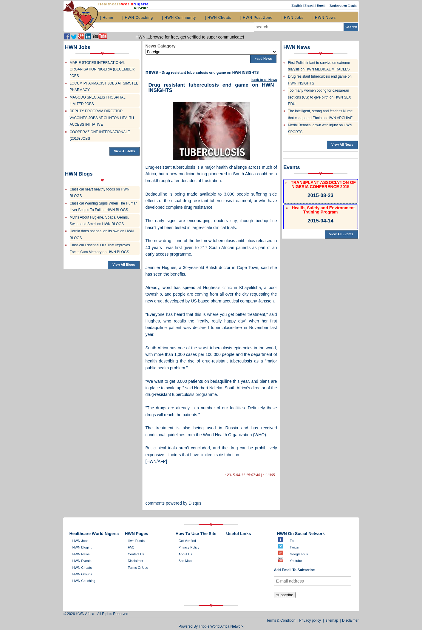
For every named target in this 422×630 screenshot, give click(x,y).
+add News (263, 58)
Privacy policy (188, 547)
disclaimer (135, 561)
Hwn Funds (136, 541)
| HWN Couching (137, 18)
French (309, 5)
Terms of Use (138, 567)
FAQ (131, 547)
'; (211, 52)
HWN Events (82, 561)
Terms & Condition (281, 620)
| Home (106, 18)
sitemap (332, 620)
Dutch (321, 5)
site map (184, 561)
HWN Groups (82, 574)
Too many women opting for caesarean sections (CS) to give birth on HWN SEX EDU (319, 97)
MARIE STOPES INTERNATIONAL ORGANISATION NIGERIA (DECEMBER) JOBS (102, 69)
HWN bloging (82, 547)
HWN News (81, 554)
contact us (136, 554)
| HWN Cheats (218, 18)
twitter (294, 547)
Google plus (299, 554)
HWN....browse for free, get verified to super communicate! (190, 37)
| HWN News (324, 18)
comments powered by (174, 503)
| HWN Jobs (293, 18)
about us (185, 554)
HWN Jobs (80, 541)
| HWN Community (179, 18)
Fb (291, 541)
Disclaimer (350, 620)
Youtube (296, 561)
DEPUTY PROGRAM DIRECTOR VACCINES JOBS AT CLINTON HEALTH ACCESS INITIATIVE (102, 118)
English (297, 5)
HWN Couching (83, 581)
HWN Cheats (82, 567)
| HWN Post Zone (256, 18)
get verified (187, 541)
